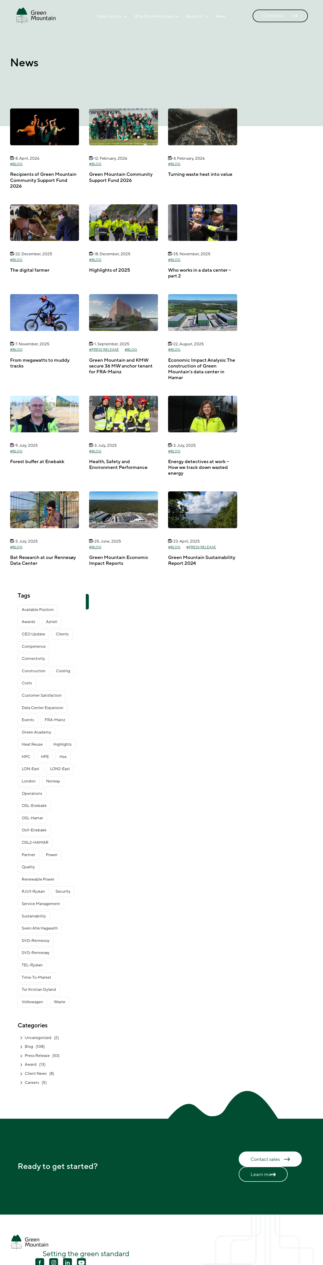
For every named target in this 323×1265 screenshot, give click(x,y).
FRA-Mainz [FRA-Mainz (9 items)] (55, 719)
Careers (32, 1082)
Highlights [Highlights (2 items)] (62, 744)
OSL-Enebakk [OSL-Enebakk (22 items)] (34, 805)
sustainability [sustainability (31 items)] (34, 916)
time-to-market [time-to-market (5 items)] (36, 977)
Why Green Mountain (153, 16)
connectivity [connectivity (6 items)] (33, 658)
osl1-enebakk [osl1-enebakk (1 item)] (34, 830)
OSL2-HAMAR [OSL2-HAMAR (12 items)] (35, 842)
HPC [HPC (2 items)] (26, 756)
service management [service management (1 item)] (41, 903)
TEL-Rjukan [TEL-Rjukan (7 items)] (32, 965)
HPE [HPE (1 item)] (45, 756)
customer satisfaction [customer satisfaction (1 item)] (42, 695)
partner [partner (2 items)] (28, 854)
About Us (194, 16)
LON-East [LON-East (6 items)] (30, 768)
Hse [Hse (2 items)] (63, 756)
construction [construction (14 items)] (33, 670)
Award (31, 1064)
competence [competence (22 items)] (34, 646)
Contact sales (265, 1159)
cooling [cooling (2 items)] (63, 670)
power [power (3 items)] (52, 854)
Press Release (105, 350)
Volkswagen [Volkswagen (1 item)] (32, 1001)
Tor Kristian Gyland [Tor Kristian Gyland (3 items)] (39, 989)
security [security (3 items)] (63, 891)
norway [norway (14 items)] (53, 781)
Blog (17, 164)
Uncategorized (38, 1037)
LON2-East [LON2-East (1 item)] (60, 768)
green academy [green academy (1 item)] (36, 732)
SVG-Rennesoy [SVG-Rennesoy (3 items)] (35, 940)
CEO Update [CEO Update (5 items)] (33, 634)
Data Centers (110, 16)
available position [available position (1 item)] (38, 609)
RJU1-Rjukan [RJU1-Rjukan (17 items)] (33, 891)
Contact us (273, 15)
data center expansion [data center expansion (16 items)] (42, 707)
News (221, 16)
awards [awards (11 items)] (28, 621)
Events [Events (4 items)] (28, 719)
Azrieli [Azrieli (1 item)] (51, 621)
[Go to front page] (35, 16)
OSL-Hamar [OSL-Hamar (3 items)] (32, 818)
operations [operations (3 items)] (32, 793)
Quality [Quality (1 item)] (28, 866)
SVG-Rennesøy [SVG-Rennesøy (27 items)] (35, 952)
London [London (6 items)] (29, 781)
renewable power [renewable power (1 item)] (38, 879)
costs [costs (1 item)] (27, 683)
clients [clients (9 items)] (62, 634)
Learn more (263, 1174)
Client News (36, 1073)
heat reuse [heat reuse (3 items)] (32, 744)
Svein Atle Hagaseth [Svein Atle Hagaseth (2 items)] (40, 928)
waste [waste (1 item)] (59, 1001)
